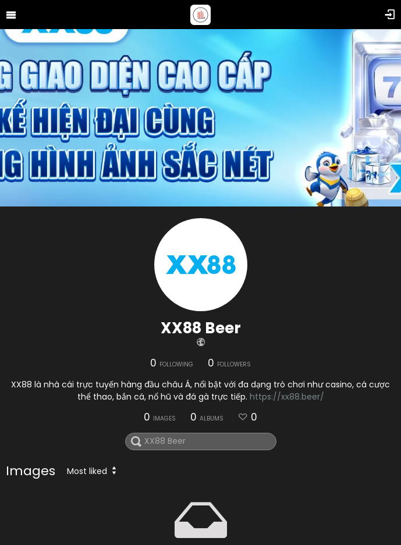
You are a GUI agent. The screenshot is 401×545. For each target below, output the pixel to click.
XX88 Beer (201, 328)
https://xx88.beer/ (287, 396)
